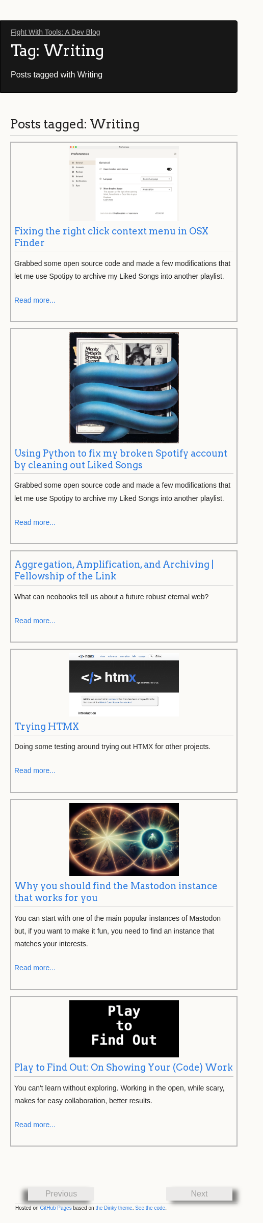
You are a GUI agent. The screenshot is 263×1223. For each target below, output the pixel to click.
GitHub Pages (55, 1208)
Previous (61, 1193)
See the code (150, 1208)
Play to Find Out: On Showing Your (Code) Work (123, 1067)
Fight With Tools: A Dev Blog (55, 32)
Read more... (35, 300)
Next (199, 1193)
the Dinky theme (113, 1208)
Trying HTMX (46, 726)
